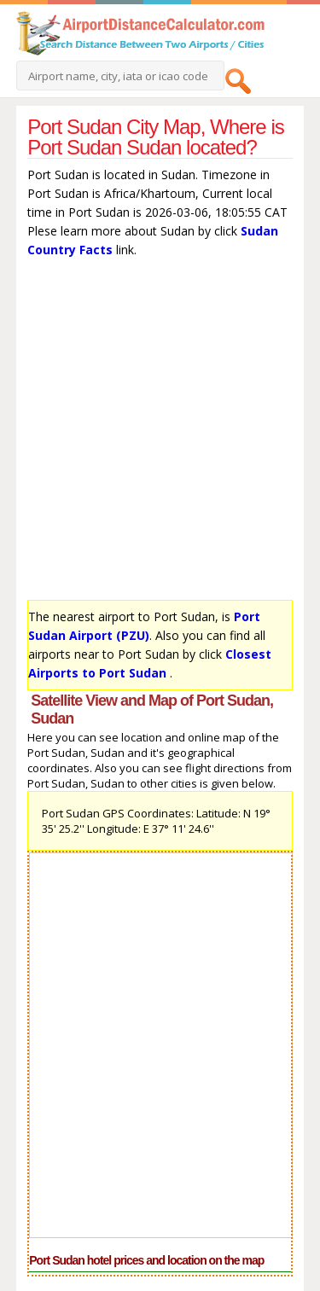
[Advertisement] (160, 433)
